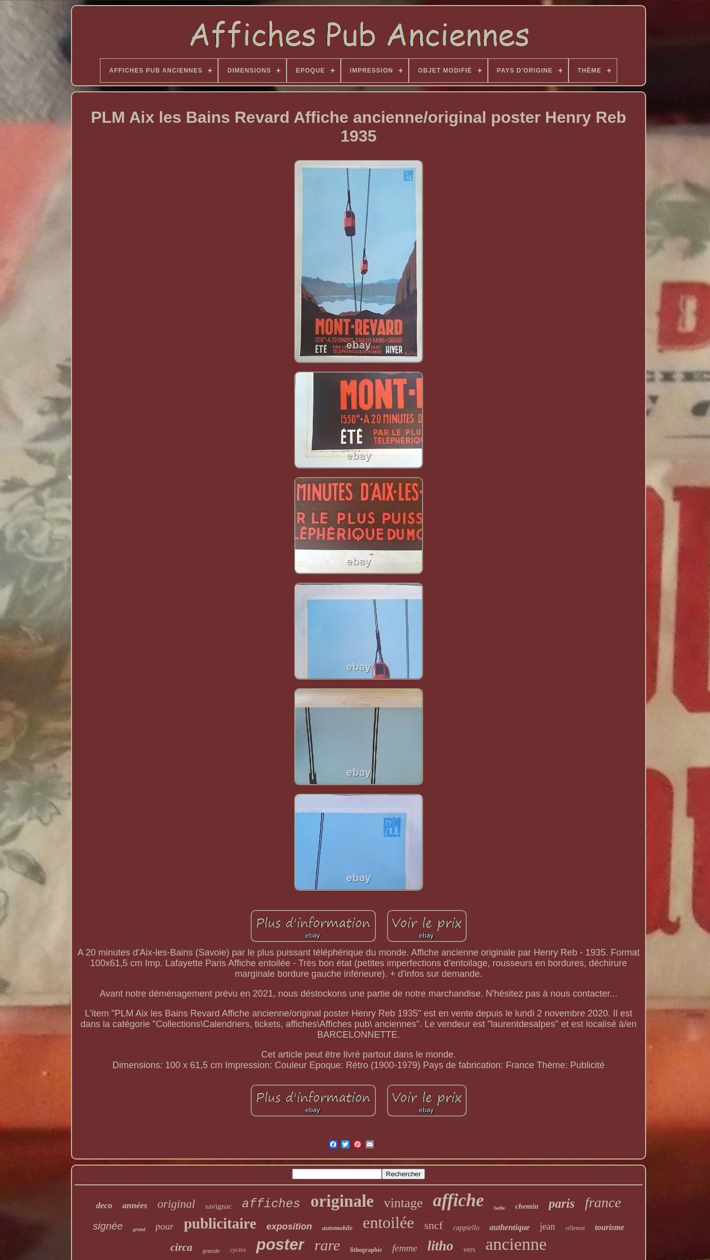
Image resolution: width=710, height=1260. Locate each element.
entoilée (388, 1222)
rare (327, 1245)
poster (280, 1244)
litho (440, 1245)
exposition (289, 1226)
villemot (575, 1228)
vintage (403, 1203)
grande (211, 1251)
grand (139, 1229)
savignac (218, 1206)
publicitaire (220, 1223)
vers (469, 1249)
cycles (238, 1249)
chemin (527, 1206)
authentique (509, 1227)
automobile (337, 1228)
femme (404, 1248)
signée (108, 1226)
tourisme (609, 1227)
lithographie (366, 1249)
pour (165, 1226)
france (603, 1202)
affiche (458, 1200)
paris (562, 1203)
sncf (433, 1225)
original (176, 1204)
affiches (271, 1204)
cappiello (466, 1228)
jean (547, 1226)
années (134, 1205)
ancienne (516, 1244)
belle (499, 1208)
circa (181, 1247)
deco (104, 1205)
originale (342, 1201)
